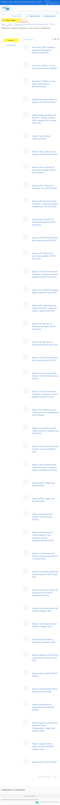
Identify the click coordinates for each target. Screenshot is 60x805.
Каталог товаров (8, 20)
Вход (46, 1)
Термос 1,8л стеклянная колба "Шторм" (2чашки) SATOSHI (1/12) (45, 449)
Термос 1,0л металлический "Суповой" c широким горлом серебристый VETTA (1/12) (45, 394)
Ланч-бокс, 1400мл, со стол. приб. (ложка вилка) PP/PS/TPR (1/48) (44, 84)
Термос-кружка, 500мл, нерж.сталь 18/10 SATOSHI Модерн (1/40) (43, 746)
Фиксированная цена (30, 2)
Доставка (21, 2)
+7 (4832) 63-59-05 (34, 16)
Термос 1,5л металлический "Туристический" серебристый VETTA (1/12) (45, 431)
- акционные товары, (22, 18)
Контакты (39, 2)
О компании (4, 2)
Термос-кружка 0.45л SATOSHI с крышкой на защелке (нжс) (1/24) (45, 658)
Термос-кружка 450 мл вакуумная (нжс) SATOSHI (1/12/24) (43, 707)
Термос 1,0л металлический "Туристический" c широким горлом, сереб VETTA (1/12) (44, 308)
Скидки (11, 2)
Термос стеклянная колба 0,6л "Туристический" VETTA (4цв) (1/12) (45, 574)
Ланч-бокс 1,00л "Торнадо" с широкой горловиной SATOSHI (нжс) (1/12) (44, 50)
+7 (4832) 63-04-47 (49, 16)
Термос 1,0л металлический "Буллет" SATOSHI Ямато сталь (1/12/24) (45, 376)
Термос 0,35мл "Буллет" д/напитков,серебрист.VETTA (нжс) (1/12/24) (43, 170)
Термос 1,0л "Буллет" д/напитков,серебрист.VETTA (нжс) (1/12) (43, 326)
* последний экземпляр (21, 22)
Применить (11, 40)
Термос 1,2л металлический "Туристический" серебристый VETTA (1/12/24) (45, 412)
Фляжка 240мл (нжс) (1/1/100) (44, 762)
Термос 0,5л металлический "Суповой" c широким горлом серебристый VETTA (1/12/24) (45, 204)
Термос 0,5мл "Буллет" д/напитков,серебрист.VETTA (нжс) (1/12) (43, 222)
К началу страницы (30, 796)
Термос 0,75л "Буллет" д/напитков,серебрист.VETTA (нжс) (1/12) (43, 256)
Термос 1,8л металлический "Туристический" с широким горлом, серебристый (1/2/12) (44, 467)
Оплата (15, 2)
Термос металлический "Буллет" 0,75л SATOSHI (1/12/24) (42, 517)
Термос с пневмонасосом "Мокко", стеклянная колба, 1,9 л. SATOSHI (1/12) (45, 556)
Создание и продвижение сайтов (49, 802)
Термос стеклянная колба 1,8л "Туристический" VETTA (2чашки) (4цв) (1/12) (45, 592)
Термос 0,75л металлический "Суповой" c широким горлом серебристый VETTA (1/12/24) (45, 274)
